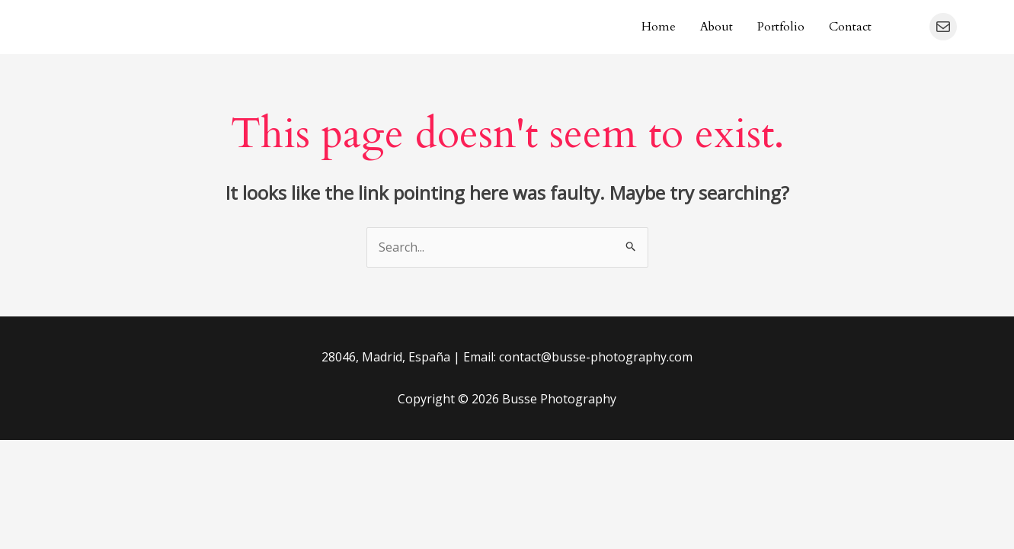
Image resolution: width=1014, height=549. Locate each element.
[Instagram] (906, 27)
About (716, 26)
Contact (850, 26)
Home (658, 26)
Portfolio (780, 26)
